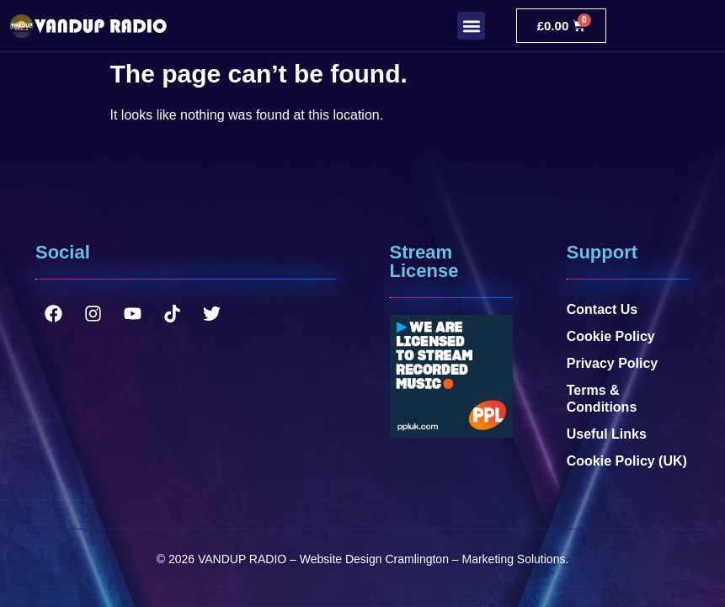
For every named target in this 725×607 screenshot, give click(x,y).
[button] (471, 26)
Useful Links (607, 434)
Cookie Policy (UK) (627, 461)
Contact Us (602, 309)
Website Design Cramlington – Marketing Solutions (433, 559)
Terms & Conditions (602, 398)
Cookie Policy (611, 336)
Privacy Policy (612, 363)
